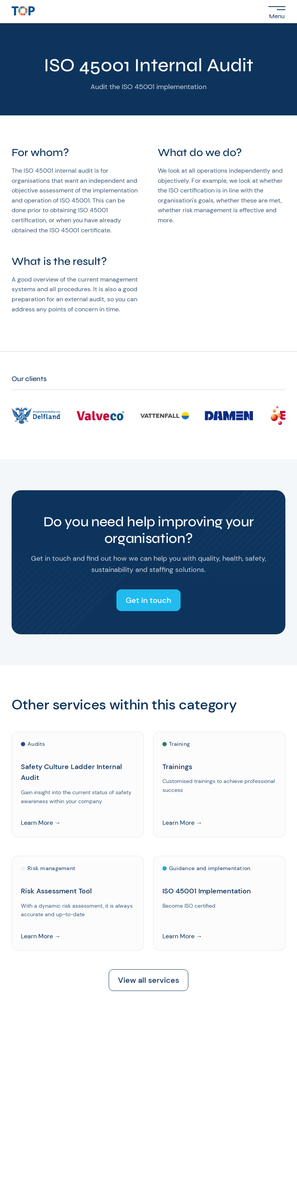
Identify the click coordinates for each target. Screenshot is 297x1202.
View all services (148, 980)
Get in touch (148, 600)
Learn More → (41, 822)
